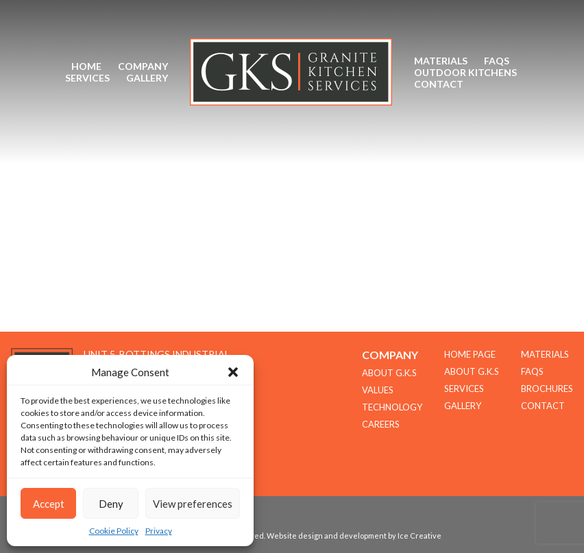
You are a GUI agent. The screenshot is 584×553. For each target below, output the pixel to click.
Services (87, 78)
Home (86, 66)
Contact (438, 84)
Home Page (470, 354)
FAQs (496, 60)
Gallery (147, 78)
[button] (233, 372)
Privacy (158, 531)
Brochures (547, 388)
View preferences (192, 503)
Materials (440, 60)
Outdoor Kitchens (465, 72)
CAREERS (381, 424)
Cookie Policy (113, 531)
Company (143, 66)
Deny (111, 503)
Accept (48, 503)
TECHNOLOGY (392, 407)
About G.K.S (471, 371)
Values (377, 389)
